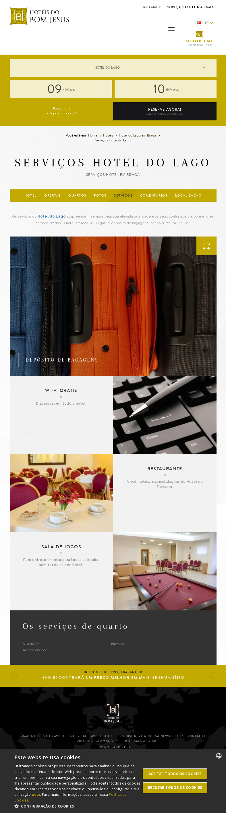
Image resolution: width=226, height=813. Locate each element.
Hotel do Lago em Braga (138, 135)
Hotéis (108, 135)
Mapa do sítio (36, 736)
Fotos (100, 195)
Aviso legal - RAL (70, 736)
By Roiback (109, 747)
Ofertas (52, 195)
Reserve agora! (165, 111)
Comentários (154, 195)
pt (204, 22)
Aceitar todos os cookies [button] (175, 773)
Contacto (197, 736)
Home (92, 135)
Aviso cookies (105, 736)
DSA (127, 747)
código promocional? (61, 113)
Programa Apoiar (139, 741)
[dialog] (113, 781)
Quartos (77, 195)
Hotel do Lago (52, 216)
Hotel (30, 195)
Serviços (123, 195)
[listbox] (219, 756)
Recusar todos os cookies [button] (175, 787)
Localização (188, 195)
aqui (36, 794)
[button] (204, 311)
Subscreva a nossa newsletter (152, 736)
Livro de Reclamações (96, 741)
